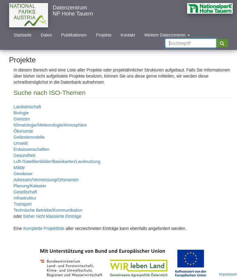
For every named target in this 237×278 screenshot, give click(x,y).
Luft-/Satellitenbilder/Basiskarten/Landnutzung (57, 161)
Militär (19, 167)
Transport (23, 204)
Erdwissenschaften (32, 149)
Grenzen (22, 118)
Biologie (21, 112)
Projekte (103, 35)
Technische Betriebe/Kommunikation (48, 210)
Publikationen (74, 35)
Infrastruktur (25, 198)
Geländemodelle (29, 137)
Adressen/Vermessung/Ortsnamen (46, 179)
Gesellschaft (25, 191)
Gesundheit (25, 155)
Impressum (228, 274)
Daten (46, 35)
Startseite (23, 35)
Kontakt (127, 35)
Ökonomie (23, 131)
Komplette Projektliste (43, 228)
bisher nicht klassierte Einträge (52, 216)
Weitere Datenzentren (167, 35)
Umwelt (21, 143)
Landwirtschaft (27, 106)
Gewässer (23, 173)
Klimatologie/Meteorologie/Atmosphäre (50, 125)
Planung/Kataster (30, 185)
